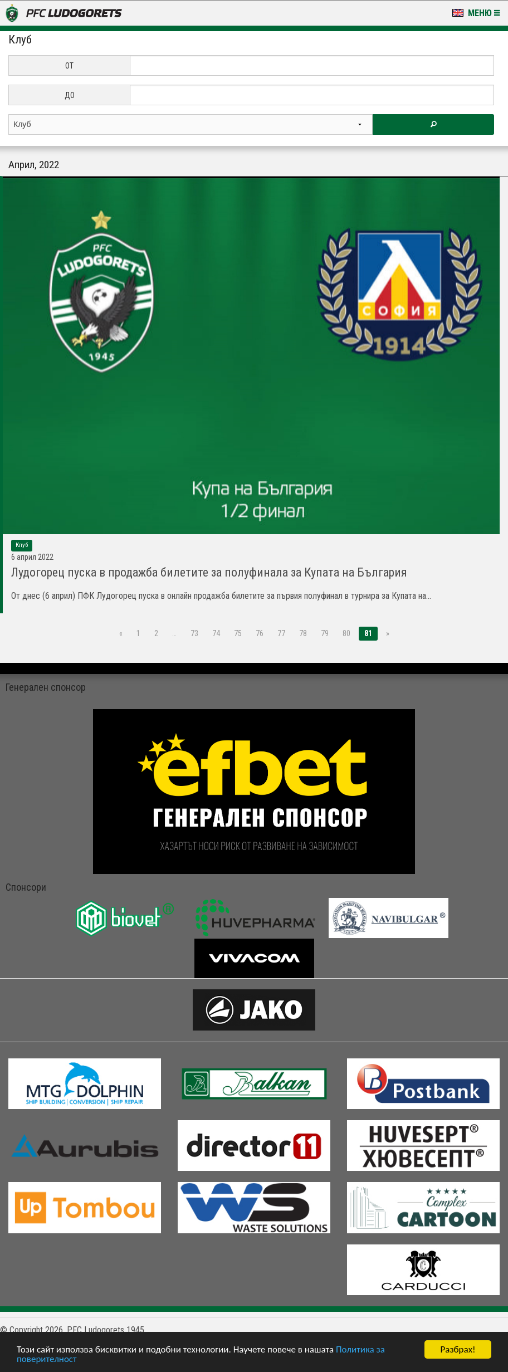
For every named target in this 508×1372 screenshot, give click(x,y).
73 (194, 633)
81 (368, 633)
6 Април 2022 (32, 557)
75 (238, 633)
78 (303, 633)
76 (259, 633)
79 (325, 633)
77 (281, 633)
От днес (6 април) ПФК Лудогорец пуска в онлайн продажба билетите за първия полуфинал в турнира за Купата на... (221, 595)
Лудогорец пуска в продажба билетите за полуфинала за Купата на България (209, 572)
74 (216, 633)
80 (346, 633)
